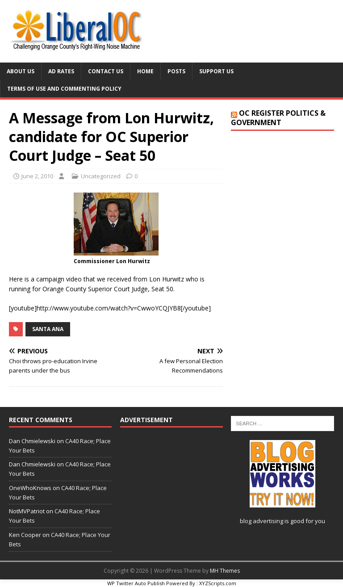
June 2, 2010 (37, 176)
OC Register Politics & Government (278, 117)
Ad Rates (61, 71)
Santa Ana (47, 329)
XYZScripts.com (217, 583)
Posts (176, 71)
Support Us (216, 71)
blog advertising (261, 521)
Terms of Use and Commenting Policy (64, 88)
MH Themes (225, 570)
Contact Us (105, 71)
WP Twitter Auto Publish (136, 583)
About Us (20, 71)
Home (145, 71)
